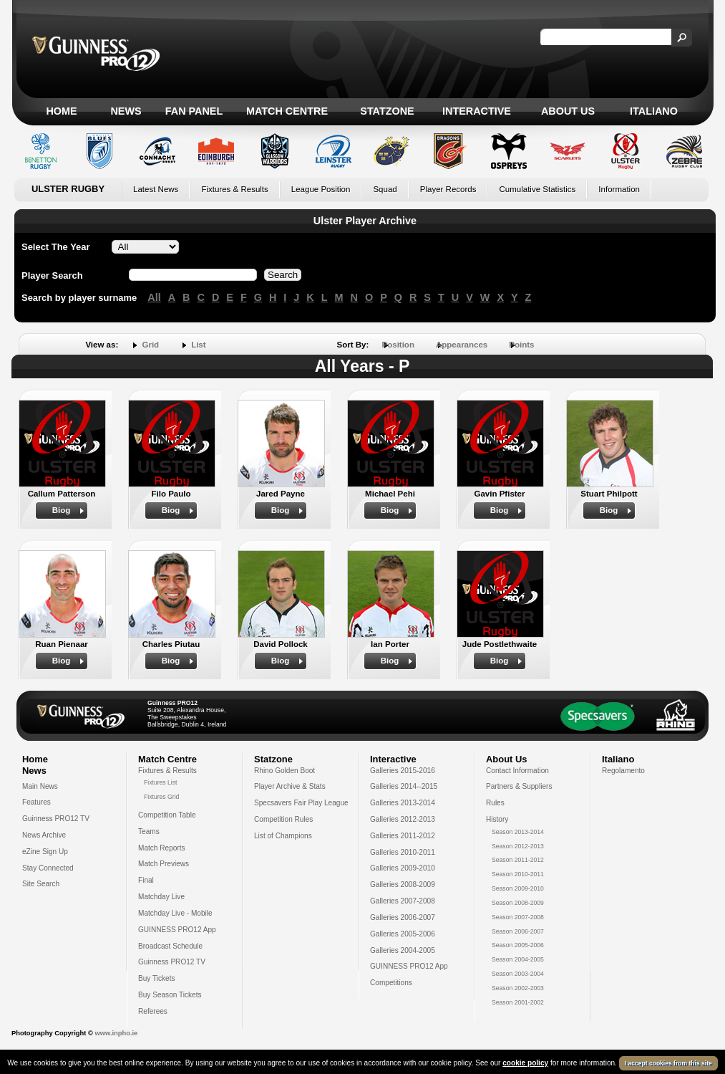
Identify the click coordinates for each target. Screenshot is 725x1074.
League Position (321, 189)
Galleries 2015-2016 (402, 771)
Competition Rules (283, 819)
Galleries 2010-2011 (402, 852)
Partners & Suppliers (519, 786)
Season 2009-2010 (518, 888)
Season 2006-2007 (518, 931)
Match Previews (163, 864)
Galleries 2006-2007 (402, 917)
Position (398, 344)
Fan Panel (194, 111)
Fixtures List (160, 782)
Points (521, 344)
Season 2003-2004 (518, 973)
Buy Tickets (156, 978)
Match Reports (161, 848)
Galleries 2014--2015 (403, 786)
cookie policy (525, 1063)
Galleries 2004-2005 (402, 950)
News (125, 111)
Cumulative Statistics (537, 189)
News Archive (44, 835)
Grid (150, 344)
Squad (384, 189)
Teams (149, 831)
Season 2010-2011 (518, 874)
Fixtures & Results (234, 189)
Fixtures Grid (161, 796)
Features (36, 802)
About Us (568, 111)
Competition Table (167, 815)
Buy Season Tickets (170, 995)
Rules (495, 803)
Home (61, 111)
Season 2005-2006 (518, 945)
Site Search (40, 884)
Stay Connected (48, 868)
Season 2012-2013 (518, 846)
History (497, 819)
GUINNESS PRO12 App (177, 930)
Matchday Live (161, 897)
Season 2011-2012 (518, 859)
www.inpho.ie (115, 1033)
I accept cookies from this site (668, 1063)
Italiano (654, 111)
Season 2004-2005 (518, 959)
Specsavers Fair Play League (301, 803)
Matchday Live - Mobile (175, 913)
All (153, 297)
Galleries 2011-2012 (402, 836)
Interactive (476, 111)
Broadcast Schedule (170, 946)
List (198, 344)
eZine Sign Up (45, 851)
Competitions (391, 983)
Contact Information (517, 771)
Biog (61, 510)
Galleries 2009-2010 (402, 868)
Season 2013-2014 (518, 831)
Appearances (461, 344)
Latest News (155, 189)
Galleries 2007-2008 (402, 901)
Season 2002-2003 (518, 988)
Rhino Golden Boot (284, 771)
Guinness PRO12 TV (55, 819)
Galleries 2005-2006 (402, 934)
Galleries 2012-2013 (402, 819)
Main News (40, 786)
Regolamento (623, 771)
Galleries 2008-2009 (402, 884)
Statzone (387, 111)
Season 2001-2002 (518, 1002)
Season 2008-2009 (518, 902)
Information (619, 189)
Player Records (448, 189)
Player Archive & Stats (290, 786)
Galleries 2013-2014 (402, 803)
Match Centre (287, 111)
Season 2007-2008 (518, 917)
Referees (152, 1011)
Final (146, 880)
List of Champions (283, 836)
